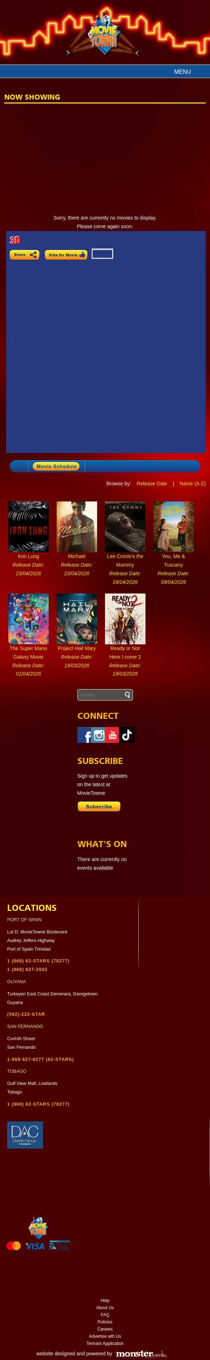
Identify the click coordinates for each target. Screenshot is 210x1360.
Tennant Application (105, 1343)
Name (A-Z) (193, 483)
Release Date (152, 483)
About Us (105, 1307)
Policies (104, 1322)
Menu (182, 72)
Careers (105, 1329)
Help (105, 1300)
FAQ (105, 1314)
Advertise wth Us (105, 1336)
